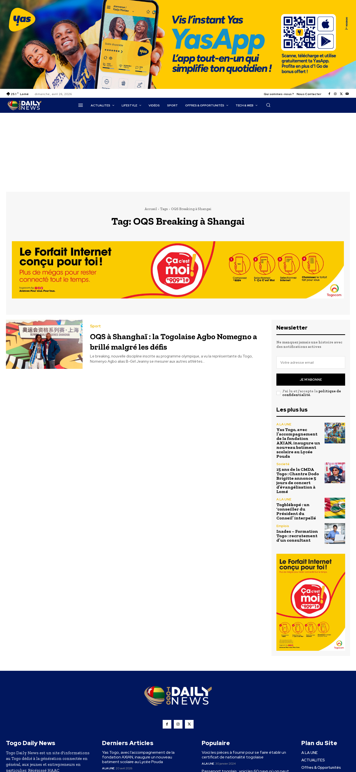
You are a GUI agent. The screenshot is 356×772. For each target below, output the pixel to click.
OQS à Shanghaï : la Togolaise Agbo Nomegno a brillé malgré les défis (169, 340)
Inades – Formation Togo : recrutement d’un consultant (297, 536)
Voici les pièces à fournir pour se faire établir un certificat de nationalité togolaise (244, 755)
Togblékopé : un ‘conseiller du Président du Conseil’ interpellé (296, 511)
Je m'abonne (311, 379)
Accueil (150, 209)
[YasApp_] (178, 88)
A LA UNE (283, 424)
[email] (310, 362)
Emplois (282, 526)
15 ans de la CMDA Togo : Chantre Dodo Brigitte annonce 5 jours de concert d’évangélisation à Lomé (297, 480)
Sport (95, 326)
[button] (268, 105)
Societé (282, 464)
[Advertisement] (178, 149)
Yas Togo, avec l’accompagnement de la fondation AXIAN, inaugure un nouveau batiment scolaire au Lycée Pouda (298, 443)
